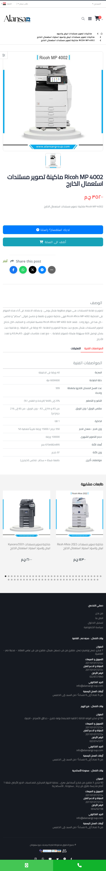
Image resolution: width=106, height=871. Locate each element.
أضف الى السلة (53, 242)
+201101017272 (94, 663)
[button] (83, 18)
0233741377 (96, 741)
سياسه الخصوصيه (93, 627)
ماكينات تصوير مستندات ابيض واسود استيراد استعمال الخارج (66, 37)
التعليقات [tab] (76, 348)
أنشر (5, 261)
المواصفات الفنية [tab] (92, 348)
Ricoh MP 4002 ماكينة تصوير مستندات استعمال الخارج (68, 40)
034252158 (97, 809)
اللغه (7, 4)
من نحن (99, 613)
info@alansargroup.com (89, 685)
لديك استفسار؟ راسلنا (53, 230)
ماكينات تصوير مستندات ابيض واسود (74, 33)
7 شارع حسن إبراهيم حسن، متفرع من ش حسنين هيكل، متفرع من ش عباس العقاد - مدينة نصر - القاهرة (53, 652)
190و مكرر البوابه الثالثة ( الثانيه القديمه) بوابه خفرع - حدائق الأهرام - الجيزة (64, 718)
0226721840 (96, 676)
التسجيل (97, 4)
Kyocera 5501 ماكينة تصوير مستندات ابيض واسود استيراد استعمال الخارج (29, 546)
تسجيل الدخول (95, 622)
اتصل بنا (99, 618)
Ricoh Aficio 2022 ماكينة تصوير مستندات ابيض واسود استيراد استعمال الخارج (80, 546)
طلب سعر (23, 4)
